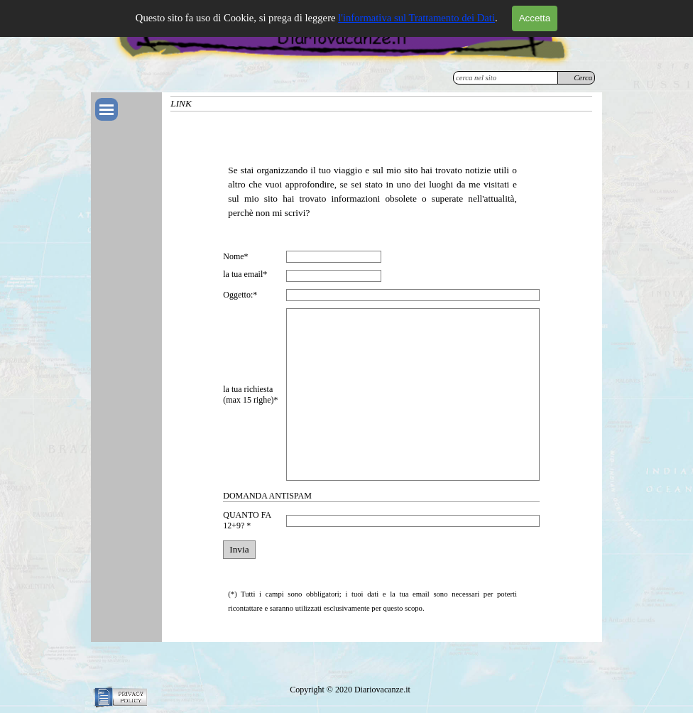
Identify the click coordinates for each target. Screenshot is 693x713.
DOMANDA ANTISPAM (267, 496)
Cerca (583, 78)
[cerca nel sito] (505, 78)
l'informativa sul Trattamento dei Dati (416, 17)
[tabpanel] (372, 177)
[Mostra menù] (106, 109)
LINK (181, 103)
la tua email (245, 274)
